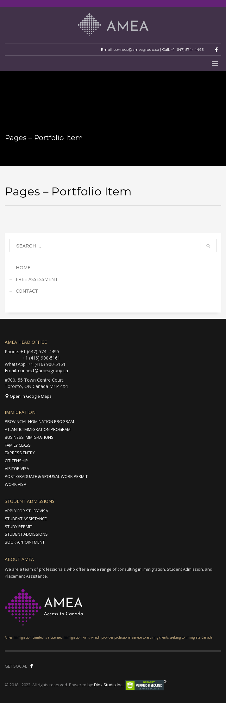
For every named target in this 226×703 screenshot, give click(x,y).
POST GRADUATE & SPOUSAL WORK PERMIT (46, 476)
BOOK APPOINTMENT (25, 542)
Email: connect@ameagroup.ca (36, 370)
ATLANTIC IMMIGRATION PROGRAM (38, 429)
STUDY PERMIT (18, 526)
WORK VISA (15, 484)
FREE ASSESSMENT (37, 279)
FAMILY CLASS (18, 445)
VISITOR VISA (17, 468)
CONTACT (27, 291)
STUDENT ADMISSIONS (26, 534)
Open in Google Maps (28, 396)
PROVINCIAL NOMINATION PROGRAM (39, 421)
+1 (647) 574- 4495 (187, 49)
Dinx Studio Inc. (108, 685)
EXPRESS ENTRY (20, 453)
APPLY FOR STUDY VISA (26, 511)
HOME (23, 267)
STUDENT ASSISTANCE (26, 518)
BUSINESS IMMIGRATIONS (29, 437)
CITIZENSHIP (16, 460)
